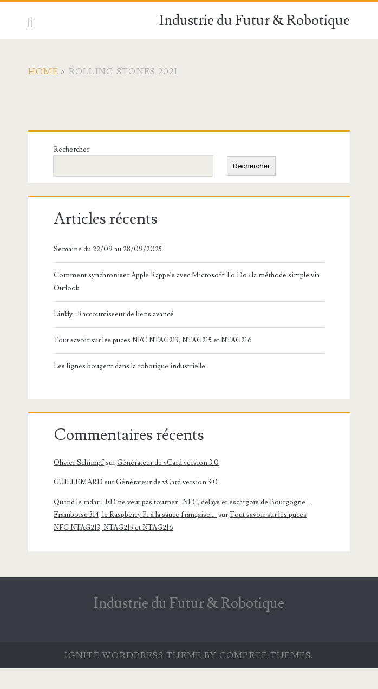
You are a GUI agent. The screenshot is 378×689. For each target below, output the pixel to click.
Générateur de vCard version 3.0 (168, 462)
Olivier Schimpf (79, 462)
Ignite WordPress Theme (132, 655)
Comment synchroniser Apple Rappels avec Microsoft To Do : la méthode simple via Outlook (187, 281)
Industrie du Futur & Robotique (254, 20)
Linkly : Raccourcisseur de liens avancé (114, 314)
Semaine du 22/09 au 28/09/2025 (108, 249)
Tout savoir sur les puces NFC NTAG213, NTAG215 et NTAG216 (153, 340)
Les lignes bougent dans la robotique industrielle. (130, 366)
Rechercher (71, 149)
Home (43, 71)
